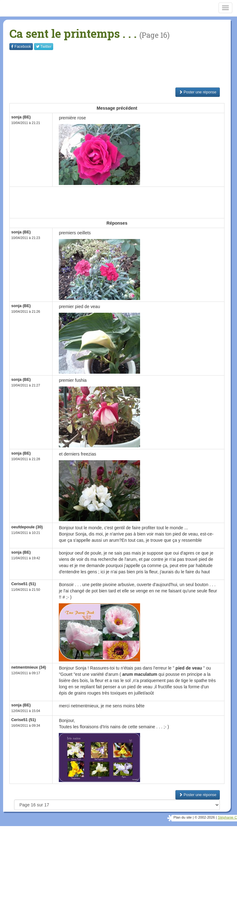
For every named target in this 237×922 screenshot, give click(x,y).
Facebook (21, 46)
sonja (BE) (21, 117)
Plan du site (183, 817)
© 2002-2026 (204, 817)
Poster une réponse (197, 92)
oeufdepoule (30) (27, 527)
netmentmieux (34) (28, 667)
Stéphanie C (227, 817)
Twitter (43, 46)
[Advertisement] (123, 69)
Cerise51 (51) (23, 584)
